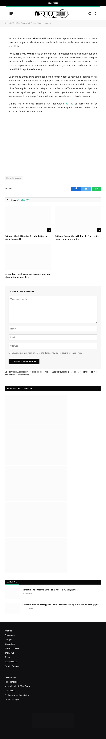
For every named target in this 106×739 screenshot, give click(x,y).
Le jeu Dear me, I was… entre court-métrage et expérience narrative (28, 275)
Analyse (8, 631)
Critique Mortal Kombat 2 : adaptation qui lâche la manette (26, 237)
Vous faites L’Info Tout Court (17, 686)
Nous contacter (11, 682)
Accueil (8, 23)
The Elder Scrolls (13, 178)
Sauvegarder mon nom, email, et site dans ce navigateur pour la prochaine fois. (47, 353)
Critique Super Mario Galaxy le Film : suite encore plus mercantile (77, 237)
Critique (8, 640)
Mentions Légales (12, 699)
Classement (10, 635)
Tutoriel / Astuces (12, 666)
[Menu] (11, 13)
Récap (7, 657)
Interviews (9, 653)
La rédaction (10, 677)
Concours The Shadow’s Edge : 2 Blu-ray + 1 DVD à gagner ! (48, 590)
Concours (12, 582)
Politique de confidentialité (17, 695)
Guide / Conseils (12, 648)
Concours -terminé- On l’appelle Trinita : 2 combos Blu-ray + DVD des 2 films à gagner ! (61, 605)
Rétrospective (11, 662)
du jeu (69, 103)
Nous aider (53, 3)
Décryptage (10, 644)
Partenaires (10, 691)
